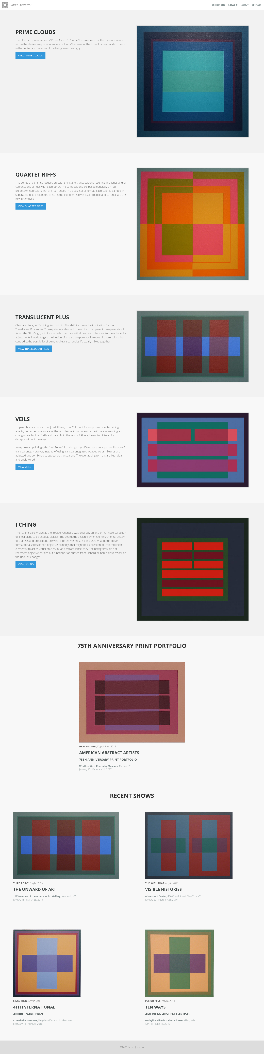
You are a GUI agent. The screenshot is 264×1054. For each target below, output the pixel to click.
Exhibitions (218, 5)
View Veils (24, 467)
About (245, 5)
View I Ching (26, 564)
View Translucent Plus (33, 349)
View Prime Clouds (30, 55)
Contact (256, 5)
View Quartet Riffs (30, 206)
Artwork (233, 5)
